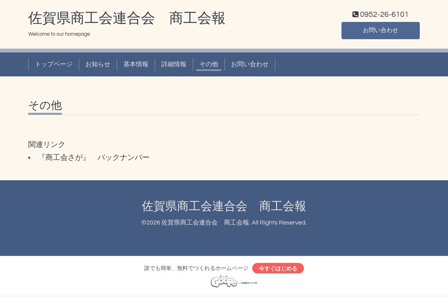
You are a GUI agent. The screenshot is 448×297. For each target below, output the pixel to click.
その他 (208, 66)
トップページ (53, 66)
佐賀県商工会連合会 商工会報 (127, 20)
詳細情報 (173, 66)
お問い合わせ (380, 31)
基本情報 (135, 66)
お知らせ (97, 66)
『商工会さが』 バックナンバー (94, 159)
